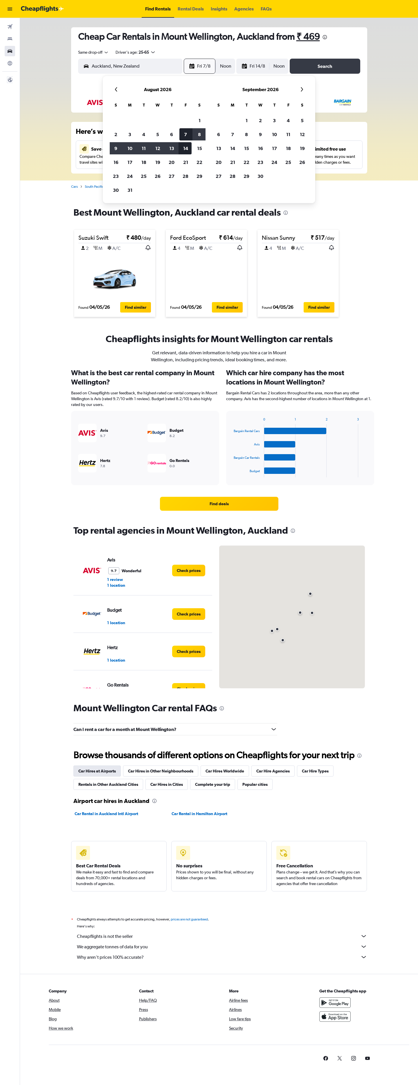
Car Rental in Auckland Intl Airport (106, 813)
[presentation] (324, 37)
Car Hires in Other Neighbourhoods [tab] (160, 771)
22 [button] (199, 162)
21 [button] (185, 162)
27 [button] (171, 176)
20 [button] (171, 162)
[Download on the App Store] (335, 1016)
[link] (219, 504)
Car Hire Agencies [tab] (273, 771)
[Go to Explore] (9, 63)
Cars (74, 187)
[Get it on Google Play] (335, 1002)
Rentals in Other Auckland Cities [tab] (108, 784)
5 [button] (157, 134)
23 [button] (116, 176)
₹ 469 (308, 36)
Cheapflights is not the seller (222, 936)
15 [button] (199, 148)
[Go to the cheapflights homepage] (42, 9)
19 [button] (157, 162)
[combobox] (93, 52)
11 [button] (144, 148)
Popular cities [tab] (255, 784)
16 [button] (115, 162)
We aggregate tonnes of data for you (222, 946)
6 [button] (171, 134)
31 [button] (129, 190)
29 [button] (199, 176)
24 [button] (130, 176)
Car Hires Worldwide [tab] (225, 771)
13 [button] (171, 148)
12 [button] (157, 148)
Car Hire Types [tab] (315, 771)
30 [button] (116, 190)
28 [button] (185, 176)
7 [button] (185, 134)
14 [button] (185, 148)
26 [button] (158, 176)
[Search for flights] (9, 27)
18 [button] (143, 162)
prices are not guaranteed (189, 919)
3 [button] (129, 134)
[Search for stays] (9, 39)
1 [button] (200, 120)
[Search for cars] (9, 51)
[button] (9, 9)
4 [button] (143, 134)
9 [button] (115, 148)
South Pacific (94, 187)
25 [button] (144, 176)
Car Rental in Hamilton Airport (199, 813)
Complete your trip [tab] (212, 784)
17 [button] (129, 162)
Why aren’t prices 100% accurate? (222, 957)
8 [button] (199, 134)
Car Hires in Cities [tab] (166, 784)
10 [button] (129, 148)
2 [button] (115, 134)
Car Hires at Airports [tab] (97, 771)
